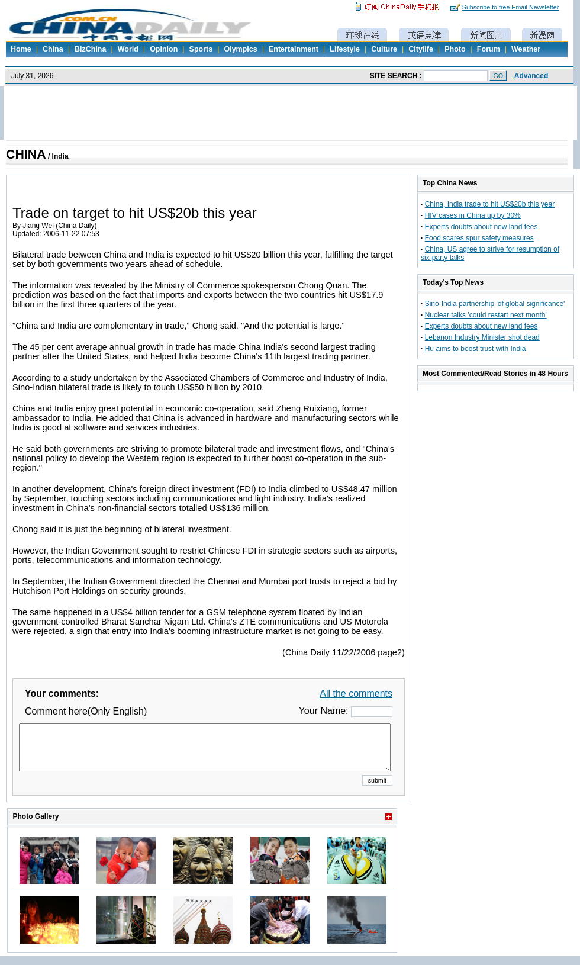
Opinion (164, 49)
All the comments (356, 694)
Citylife (420, 49)
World (128, 49)
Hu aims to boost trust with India (475, 349)
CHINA (26, 154)
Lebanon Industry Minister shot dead (482, 337)
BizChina (90, 49)
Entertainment (293, 49)
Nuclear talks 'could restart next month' (486, 315)
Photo (454, 49)
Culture (384, 49)
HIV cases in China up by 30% (473, 215)
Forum (488, 49)
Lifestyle (345, 49)
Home (21, 49)
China (53, 49)
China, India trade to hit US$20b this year (490, 204)
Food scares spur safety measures (479, 238)
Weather (525, 49)
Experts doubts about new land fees (481, 227)
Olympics (240, 49)
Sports (201, 49)
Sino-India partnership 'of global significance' (495, 304)
